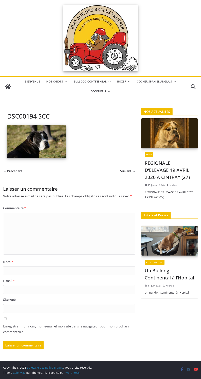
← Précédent (12, 171)
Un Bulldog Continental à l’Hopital (169, 274)
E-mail (9, 281)
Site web (9, 299)
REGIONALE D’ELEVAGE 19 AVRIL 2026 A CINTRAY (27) (167, 170)
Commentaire (14, 208)
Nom (8, 262)
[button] (65, 82)
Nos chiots (54, 81)
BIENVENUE (32, 81)
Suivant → (127, 171)
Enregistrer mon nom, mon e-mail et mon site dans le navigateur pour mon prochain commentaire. (66, 329)
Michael (173, 185)
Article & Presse (154, 262)
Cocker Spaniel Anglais (154, 81)
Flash (149, 154)
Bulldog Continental (90, 81)
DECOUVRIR (98, 91)
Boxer (121, 81)
